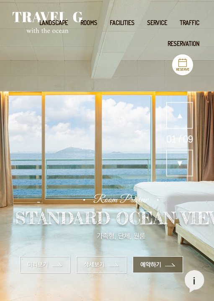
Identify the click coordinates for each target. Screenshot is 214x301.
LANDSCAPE (53, 22)
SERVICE (157, 22)
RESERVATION (183, 43)
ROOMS (88, 22)
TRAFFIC (189, 22)
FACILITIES (122, 22)
